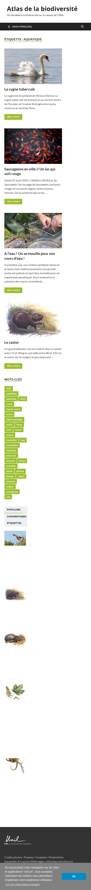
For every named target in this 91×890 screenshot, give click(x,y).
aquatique (11, 398)
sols (8, 497)
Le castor (11, 342)
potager (10, 476)
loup (23, 440)
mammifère (12, 445)
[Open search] (82, 27)
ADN (8, 388)
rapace (21, 476)
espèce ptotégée (14, 419)
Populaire (13, 509)
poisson (20, 471)
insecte (9, 435)
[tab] (13, 509)
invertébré (11, 440)
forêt (8, 429)
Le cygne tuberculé (19, 89)
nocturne (10, 460)
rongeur (10, 486)
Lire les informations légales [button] (23, 884)
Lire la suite (12, 116)
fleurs (19, 424)
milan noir (11, 455)
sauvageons (12, 491)
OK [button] (74, 876)
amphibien (11, 393)
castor (9, 404)
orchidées (11, 466)
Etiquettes (14, 523)
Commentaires (16, 516)
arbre (22, 398)
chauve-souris (13, 409)
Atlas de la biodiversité (42, 8)
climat (9, 414)
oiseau (22, 460)
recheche (10, 481)
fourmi (18, 429)
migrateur (11, 450)
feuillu (9, 424)
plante (9, 471)
